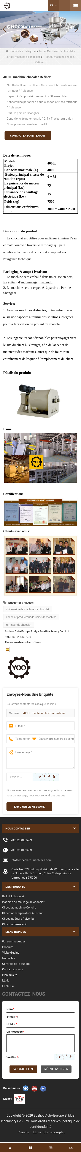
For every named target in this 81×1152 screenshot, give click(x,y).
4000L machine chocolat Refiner (43, 713)
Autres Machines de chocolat (55, 51)
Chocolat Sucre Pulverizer (19, 918)
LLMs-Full (8, 986)
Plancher (24, 1132)
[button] (29, 43)
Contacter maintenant (28, 135)
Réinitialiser (56, 1069)
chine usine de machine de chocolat (27, 609)
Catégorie (30, 51)
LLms (37, 1132)
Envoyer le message (29, 806)
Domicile (13, 51)
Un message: (15, 1031)
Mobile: (12, 1024)
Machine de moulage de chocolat (23, 902)
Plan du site (9, 975)
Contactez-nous (12, 969)
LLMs (5, 980)
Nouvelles (8, 958)
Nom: (11, 1009)
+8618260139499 (21, 840)
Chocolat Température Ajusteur (22, 913)
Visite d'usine (10, 952)
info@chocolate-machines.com (31, 860)
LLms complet (54, 1132)
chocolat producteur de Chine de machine (31, 617)
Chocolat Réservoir (14, 924)
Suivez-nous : (12, 1088)
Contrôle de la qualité (16, 963)
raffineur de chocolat (18, 624)
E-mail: (12, 1016)
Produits (7, 947)
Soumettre (23, 1069)
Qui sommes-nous (13, 941)
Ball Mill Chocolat (13, 896)
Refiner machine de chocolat (22, 56)
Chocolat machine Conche (19, 907)
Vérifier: (12, 1057)
